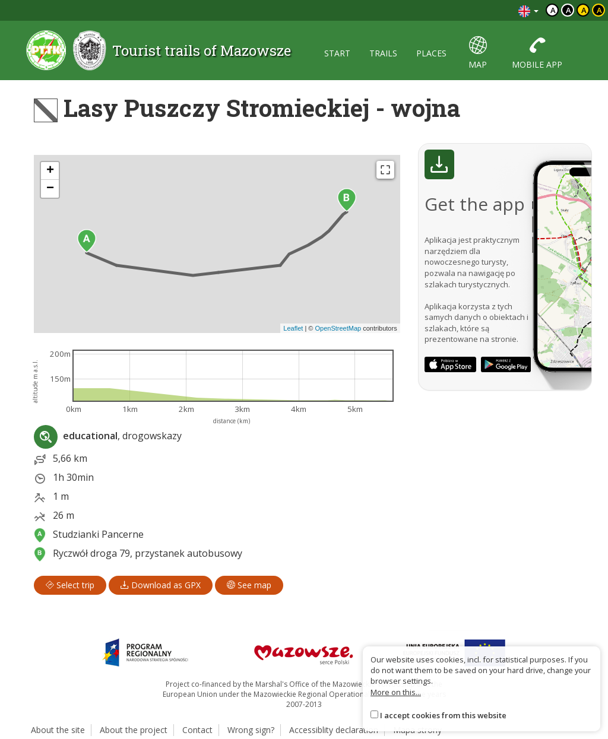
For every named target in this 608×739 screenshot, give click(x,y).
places (431, 53)
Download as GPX (161, 585)
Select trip (70, 585)
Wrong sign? (250, 729)
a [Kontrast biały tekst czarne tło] (568, 10)
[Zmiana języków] (528, 10)
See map (249, 585)
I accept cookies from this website (443, 715)
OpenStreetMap (338, 328)
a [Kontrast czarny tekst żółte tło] (584, 10)
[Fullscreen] (385, 170)
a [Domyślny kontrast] (553, 10)
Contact (197, 729)
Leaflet (293, 328)
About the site (58, 729)
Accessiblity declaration (333, 729)
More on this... (395, 692)
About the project (133, 729)
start (337, 53)
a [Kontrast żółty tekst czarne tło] (599, 10)
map (477, 53)
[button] (86, 241)
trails (383, 53)
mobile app (537, 53)
